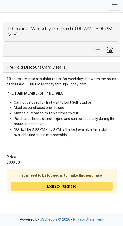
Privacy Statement (88, 219)
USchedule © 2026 (55, 219)
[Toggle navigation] (115, 6)
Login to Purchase (61, 186)
